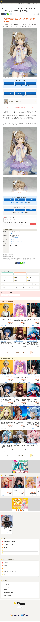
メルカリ (9, 93)
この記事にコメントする (20, 107)
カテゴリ (29, 274)
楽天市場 (21, 85)
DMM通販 (31, 83)
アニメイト (20, 83)
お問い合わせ (25, 610)
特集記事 (4, 581)
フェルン (5, 574)
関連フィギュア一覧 (20, 352)
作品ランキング (5, 538)
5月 (23, 284)
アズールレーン (6, 547)
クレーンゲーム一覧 (7, 595)
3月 (10, 284)
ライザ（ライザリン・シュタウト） (10, 571)
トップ (2, 3)
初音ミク (5, 566)
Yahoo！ (16, 85)
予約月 (3, 284)
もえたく (22, 95)
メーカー (4, 281)
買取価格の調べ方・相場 (8, 593)
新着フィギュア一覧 (7, 359)
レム (4, 569)
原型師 (28, 281)
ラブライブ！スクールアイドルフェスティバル (20, 3)
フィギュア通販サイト (8, 584)
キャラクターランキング (7, 560)
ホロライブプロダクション (9, 544)
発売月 (3, 287)
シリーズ (4, 277)
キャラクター (29, 277)
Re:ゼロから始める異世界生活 (9, 542)
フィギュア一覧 (20, 455)
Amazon (12, 85)
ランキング (16, 274)
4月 (16, 284)
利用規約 (30, 610)
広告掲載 (16, 610)
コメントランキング (6, 514)
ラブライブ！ (10, 3)
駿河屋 (30, 93)
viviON (25, 85)
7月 (35, 284)
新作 (3, 274)
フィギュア (6, 3)
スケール (8, 318)
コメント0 (37, 12)
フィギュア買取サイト (8, 587)
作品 (15, 277)
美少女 (2, 318)
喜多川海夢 (6, 563)
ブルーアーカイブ (7, 553)
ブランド (16, 281)
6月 (29, 284)
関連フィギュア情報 (7, 302)
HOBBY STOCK (17, 295)
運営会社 (20, 610)
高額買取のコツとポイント (9, 590)
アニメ (5, 318)
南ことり (29, 3)
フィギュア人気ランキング (8, 475)
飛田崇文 (17, 238)
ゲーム (32, 318)
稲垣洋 (13, 238)
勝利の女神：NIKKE (7, 550)
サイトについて (10, 610)
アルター (11, 234)
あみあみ (9, 83)
